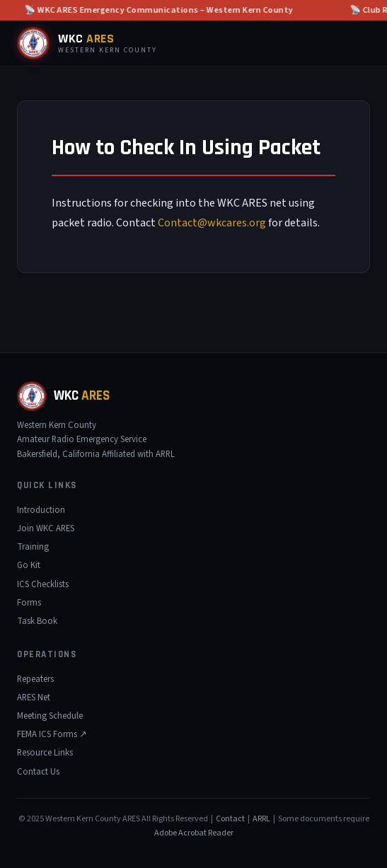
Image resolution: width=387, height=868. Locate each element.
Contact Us (38, 771)
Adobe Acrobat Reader (193, 833)
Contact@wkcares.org (212, 223)
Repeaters (35, 679)
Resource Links (45, 752)
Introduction (41, 510)
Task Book (37, 621)
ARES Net (33, 697)
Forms (29, 602)
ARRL (261, 819)
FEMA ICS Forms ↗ (52, 734)
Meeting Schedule (50, 716)
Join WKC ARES (45, 528)
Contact (230, 819)
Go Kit (28, 565)
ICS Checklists (43, 584)
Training (33, 546)
